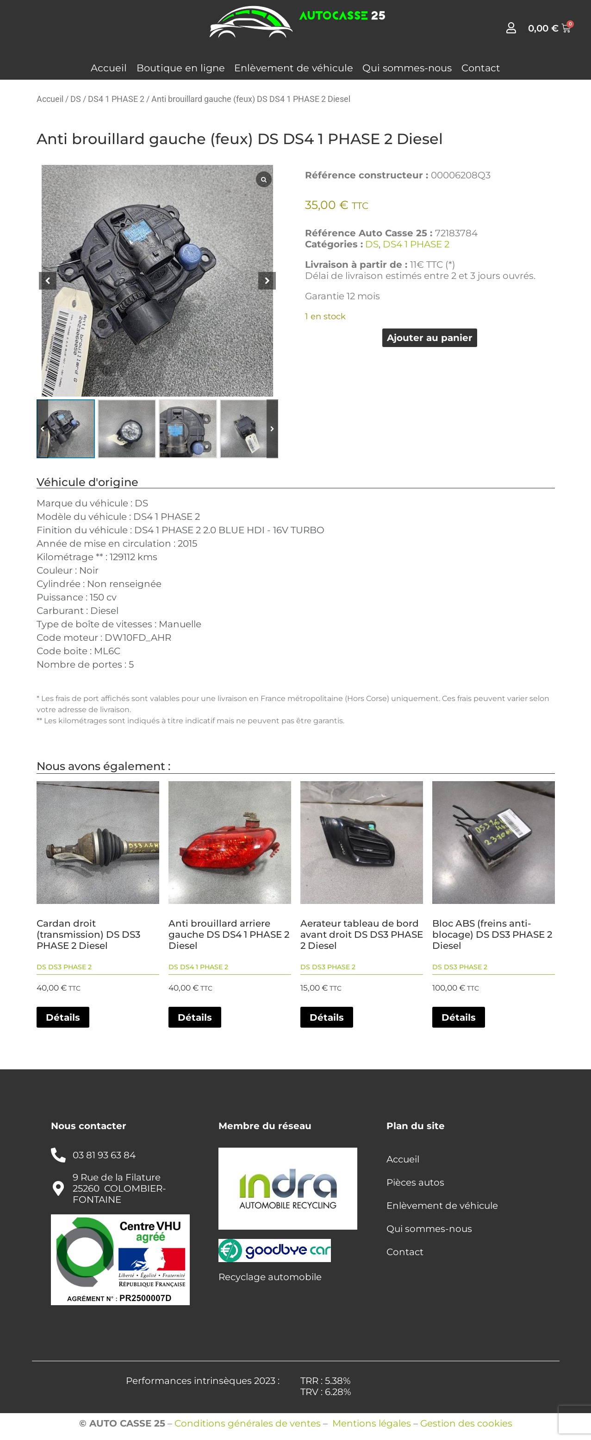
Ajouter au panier (430, 337)
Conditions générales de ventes (247, 1423)
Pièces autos (415, 1182)
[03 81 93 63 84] (58, 1155)
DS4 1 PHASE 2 (116, 99)
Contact (480, 68)
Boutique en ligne (181, 68)
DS (75, 99)
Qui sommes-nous (407, 68)
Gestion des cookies (466, 1423)
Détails (63, 1017)
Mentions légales (371, 1423)
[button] (267, 281)
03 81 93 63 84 (104, 1155)
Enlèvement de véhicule (293, 68)
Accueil (109, 68)
